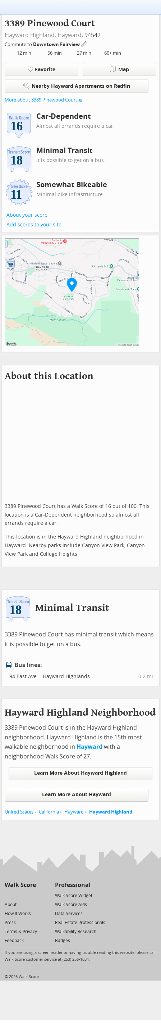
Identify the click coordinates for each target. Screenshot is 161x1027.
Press (10, 922)
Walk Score (20, 885)
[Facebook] (20, 895)
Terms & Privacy (21, 931)
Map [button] (119, 69)
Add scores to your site (33, 225)
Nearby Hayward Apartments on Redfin (76, 85)
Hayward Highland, (30, 35)
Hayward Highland (110, 812)
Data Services (69, 913)
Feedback (14, 940)
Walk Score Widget (73, 895)
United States (19, 812)
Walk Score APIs (71, 904)
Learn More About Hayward (76, 795)
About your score (26, 215)
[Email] (31, 895)
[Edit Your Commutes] (84, 43)
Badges (62, 940)
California (49, 812)
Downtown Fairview (57, 44)
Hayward (70, 35)
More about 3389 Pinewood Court (41, 100)
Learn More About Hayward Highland (80, 773)
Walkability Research (75, 931)
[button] (71, 284)
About (11, 904)
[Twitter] (9, 895)
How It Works (18, 913)
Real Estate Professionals (80, 922)
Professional (73, 885)
